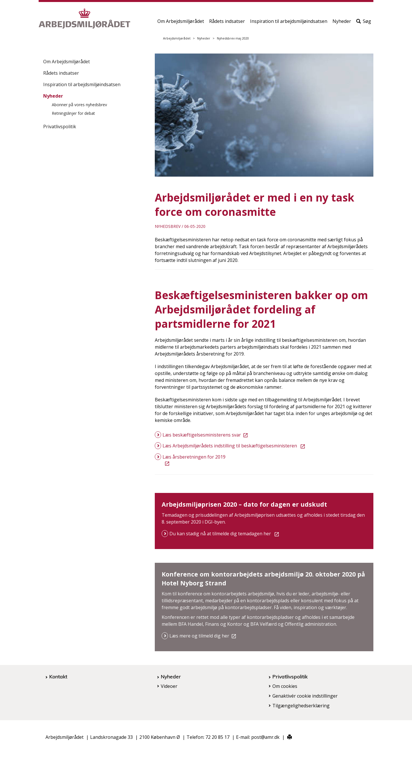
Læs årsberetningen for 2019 (194, 460)
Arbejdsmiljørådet (177, 38)
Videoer (169, 686)
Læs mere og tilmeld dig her (203, 636)
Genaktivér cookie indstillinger (305, 696)
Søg (363, 22)
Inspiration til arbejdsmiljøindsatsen (288, 22)
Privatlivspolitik (59, 126)
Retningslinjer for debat (73, 113)
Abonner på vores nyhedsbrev (79, 104)
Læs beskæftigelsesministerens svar (206, 435)
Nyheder (341, 22)
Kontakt (58, 676)
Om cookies (284, 686)
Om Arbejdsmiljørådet (180, 22)
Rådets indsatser (227, 22)
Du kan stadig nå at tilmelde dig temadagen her (225, 533)
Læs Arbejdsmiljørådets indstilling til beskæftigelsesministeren (235, 446)
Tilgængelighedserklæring (301, 705)
